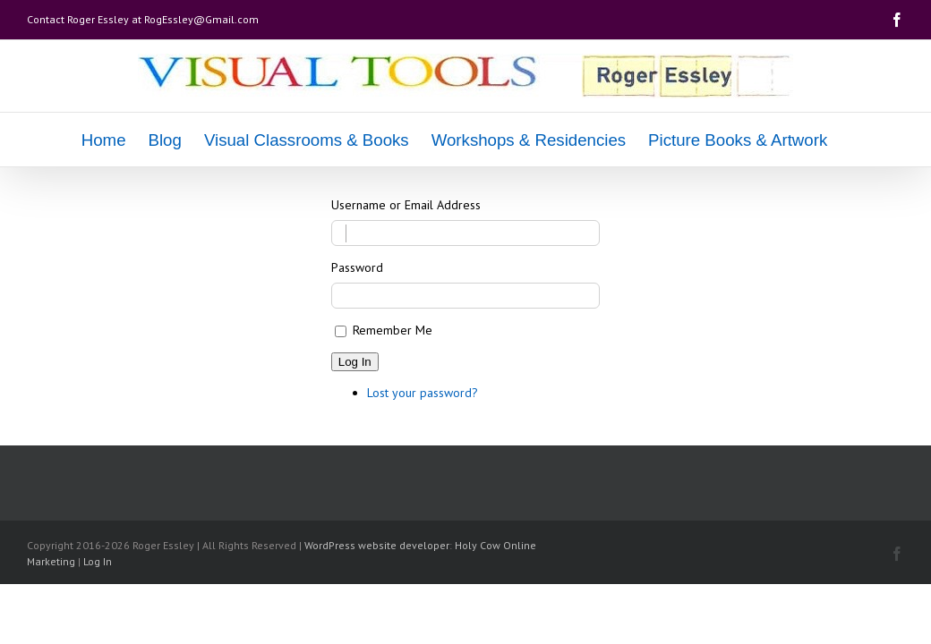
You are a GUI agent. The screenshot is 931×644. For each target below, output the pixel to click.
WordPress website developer (376, 545)
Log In (355, 362)
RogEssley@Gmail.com (201, 19)
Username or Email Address (406, 205)
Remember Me (392, 330)
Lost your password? (422, 393)
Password (357, 267)
